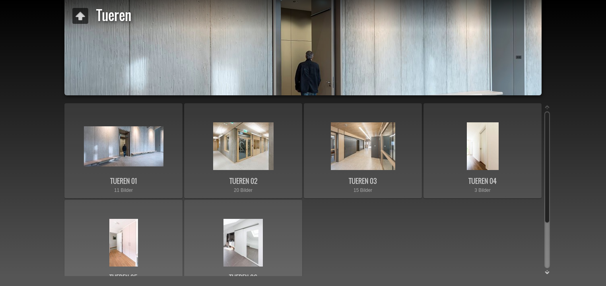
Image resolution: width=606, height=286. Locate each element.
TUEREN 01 (123, 181)
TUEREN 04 (482, 181)
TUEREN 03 (363, 181)
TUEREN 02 (243, 181)
